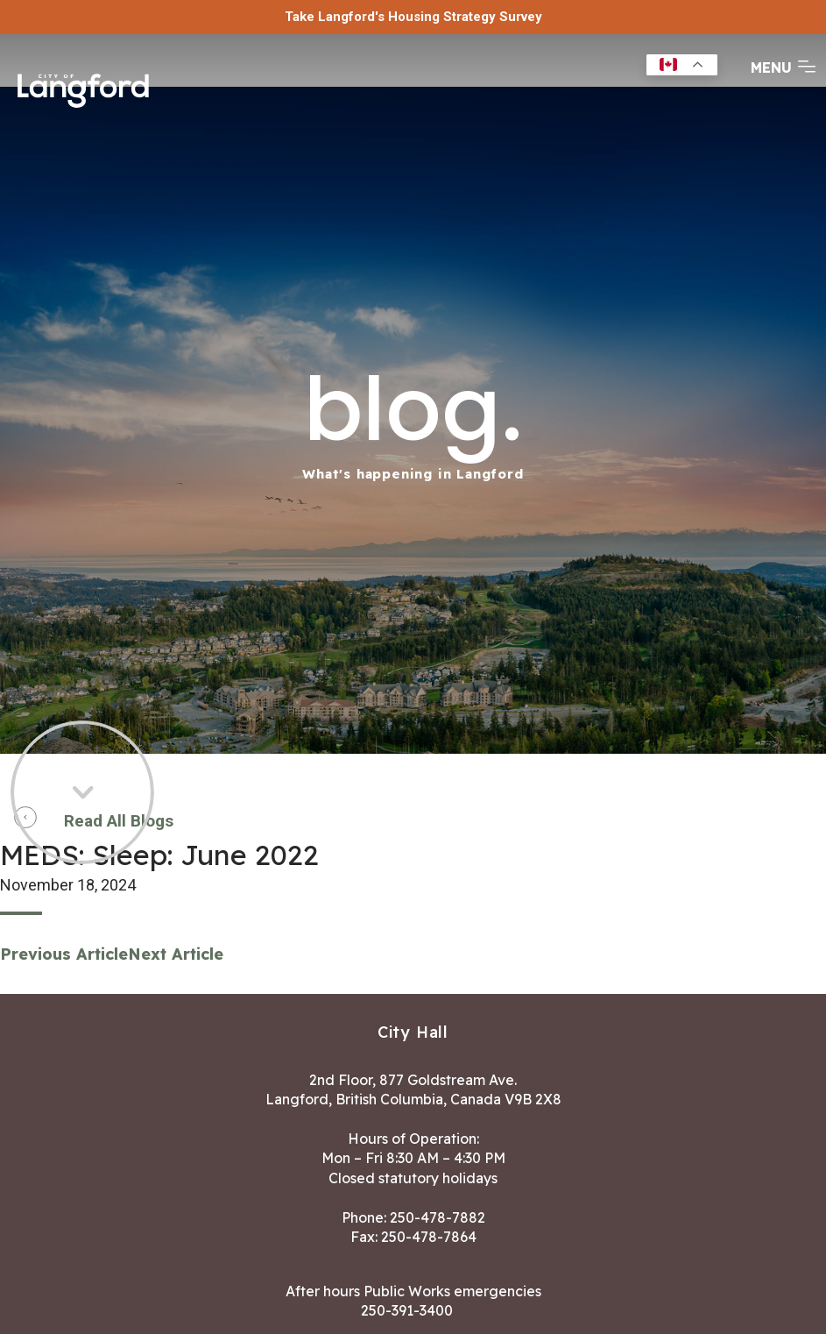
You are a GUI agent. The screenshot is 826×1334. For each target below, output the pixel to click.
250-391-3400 (407, 1310)
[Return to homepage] (83, 88)
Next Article (175, 954)
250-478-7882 (437, 1217)
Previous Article (64, 954)
